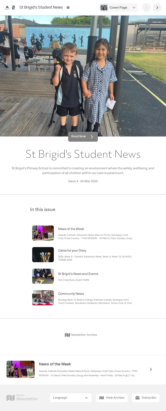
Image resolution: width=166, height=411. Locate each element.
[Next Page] (157, 7)
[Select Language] (71, 397)
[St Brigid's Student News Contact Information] (68, 7)
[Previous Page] (146, 7)
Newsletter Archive (81, 335)
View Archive (111, 398)
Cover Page (118, 7)
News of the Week (55, 364)
